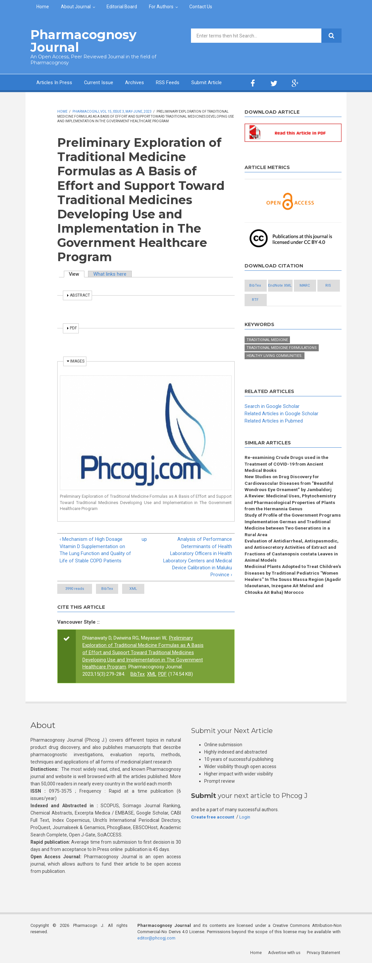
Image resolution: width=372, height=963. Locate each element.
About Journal (76, 6)
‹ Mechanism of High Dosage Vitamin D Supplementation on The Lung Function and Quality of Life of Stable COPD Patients (95, 550)
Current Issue (99, 82)
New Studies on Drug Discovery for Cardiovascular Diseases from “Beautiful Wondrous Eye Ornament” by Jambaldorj (290, 498)
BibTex (113, 589)
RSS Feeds (168, 82)
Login (245, 817)
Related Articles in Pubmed (274, 435)
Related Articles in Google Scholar (281, 428)
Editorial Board (122, 6)
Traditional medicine (267, 355)
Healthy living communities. (274, 370)
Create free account (213, 817)
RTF (261, 314)
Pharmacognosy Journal (81, 40)
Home (42, 6)
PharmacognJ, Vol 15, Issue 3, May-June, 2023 (112, 111)
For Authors (161, 6)
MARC (261, 300)
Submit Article (207, 82)
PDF (163, 675)
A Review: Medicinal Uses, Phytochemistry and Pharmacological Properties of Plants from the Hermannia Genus (291, 518)
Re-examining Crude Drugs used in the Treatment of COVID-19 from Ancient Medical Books (287, 479)
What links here (110, 273)
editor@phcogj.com (156, 938)
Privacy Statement (325, 953)
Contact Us (200, 6)
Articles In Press (54, 82)
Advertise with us (285, 953)
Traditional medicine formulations (282, 363)
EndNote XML (297, 285)
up (144, 539)
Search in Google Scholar (272, 421)
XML (152, 589)
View (77, 273)
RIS (297, 300)
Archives (134, 82)
